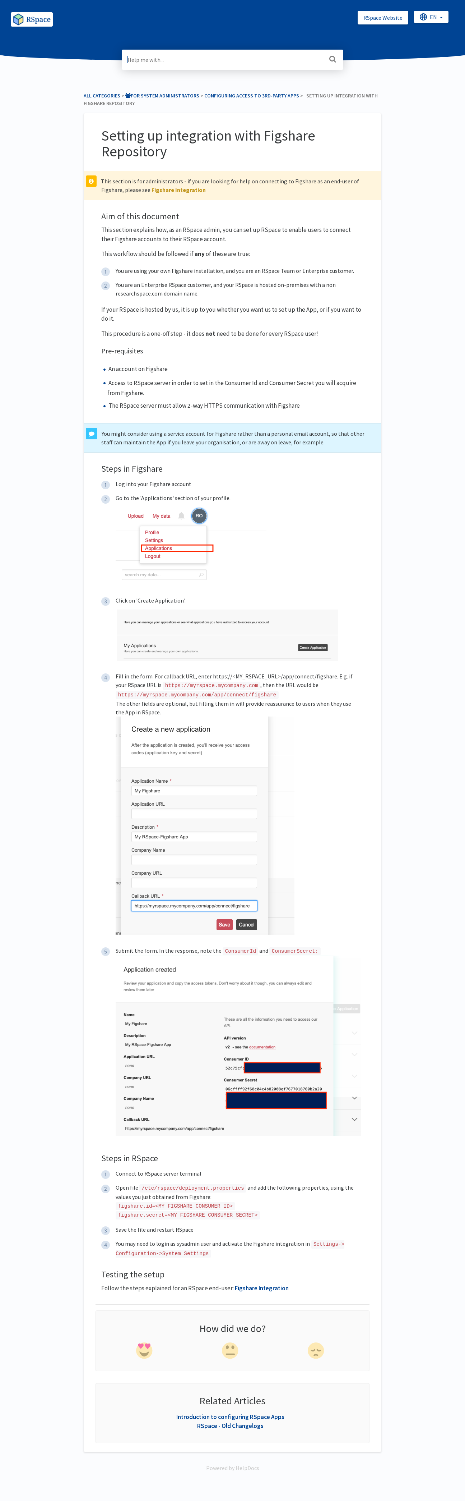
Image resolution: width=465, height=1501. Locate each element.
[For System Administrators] (162, 95)
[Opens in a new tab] (232, 1468)
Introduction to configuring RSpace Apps (230, 1417)
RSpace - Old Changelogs (230, 1426)
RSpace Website (383, 17)
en (429, 16)
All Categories (102, 95)
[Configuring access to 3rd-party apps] (251, 95)
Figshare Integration (179, 189)
